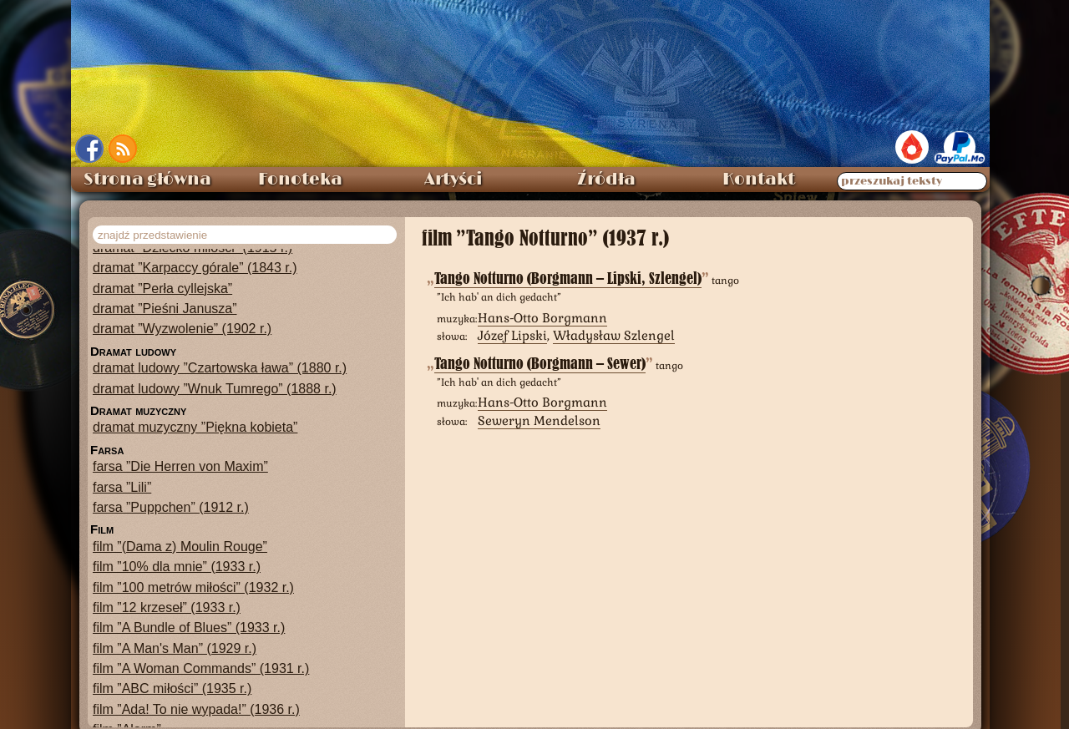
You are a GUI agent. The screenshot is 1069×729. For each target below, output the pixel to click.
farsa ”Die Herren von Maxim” (180, 466)
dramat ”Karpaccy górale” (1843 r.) (195, 268)
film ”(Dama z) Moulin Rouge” (180, 546)
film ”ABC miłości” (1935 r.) (172, 688)
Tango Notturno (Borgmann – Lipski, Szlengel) (568, 278)
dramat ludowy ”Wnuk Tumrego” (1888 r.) (215, 389)
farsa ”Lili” (122, 487)
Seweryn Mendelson (539, 420)
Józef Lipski (512, 335)
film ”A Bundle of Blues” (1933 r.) (189, 627)
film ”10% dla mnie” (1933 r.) (177, 566)
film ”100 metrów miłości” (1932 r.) (193, 587)
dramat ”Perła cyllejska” (162, 288)
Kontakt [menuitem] (758, 180)
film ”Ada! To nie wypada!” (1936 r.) (196, 709)
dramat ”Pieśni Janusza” (165, 308)
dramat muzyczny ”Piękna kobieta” (195, 427)
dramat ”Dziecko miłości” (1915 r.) (192, 247)
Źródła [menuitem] (606, 180)
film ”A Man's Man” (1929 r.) (174, 648)
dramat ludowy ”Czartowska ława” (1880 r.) (220, 368)
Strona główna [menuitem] (147, 180)
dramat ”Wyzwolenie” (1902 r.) (182, 328)
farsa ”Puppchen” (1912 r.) (171, 507)
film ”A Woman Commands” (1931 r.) (201, 668)
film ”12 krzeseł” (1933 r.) (167, 607)
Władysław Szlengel (614, 335)
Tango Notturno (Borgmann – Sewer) (540, 363)
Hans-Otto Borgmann (542, 318)
